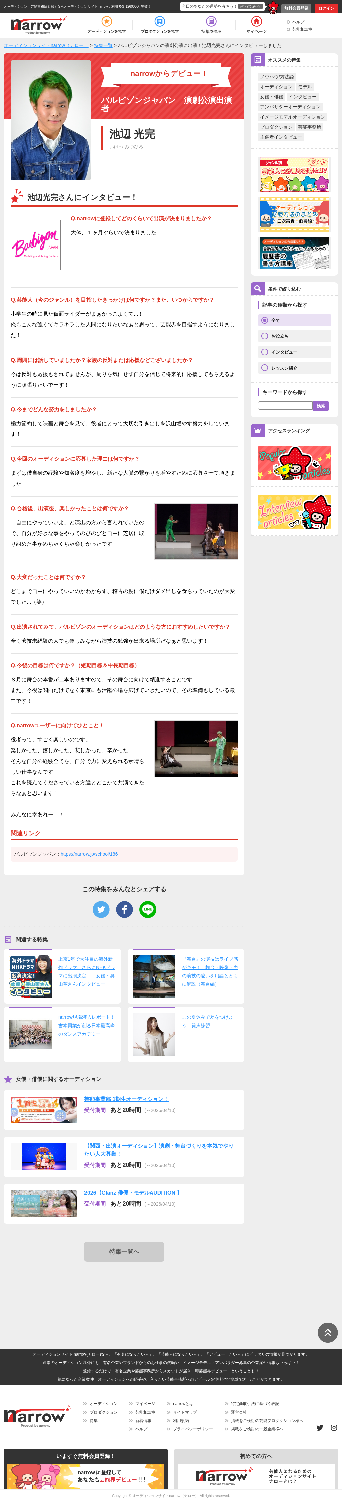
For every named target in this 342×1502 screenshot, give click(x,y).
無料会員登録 (296, 8)
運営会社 (239, 1412)
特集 (94, 1420)
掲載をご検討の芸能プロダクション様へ (267, 1420)
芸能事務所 (309, 127)
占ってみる (250, 6)
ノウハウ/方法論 (277, 76)
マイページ (145, 1403)
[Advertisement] (125, 1288)
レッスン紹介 (284, 368)
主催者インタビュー (281, 137)
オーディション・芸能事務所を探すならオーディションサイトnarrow (56, 6)
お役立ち (280, 336)
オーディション (276, 86)
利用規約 (181, 1420)
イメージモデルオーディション (292, 117)
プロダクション (276, 127)
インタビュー (303, 96)
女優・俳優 (271, 96)
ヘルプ (298, 22)
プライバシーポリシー (193, 1429)
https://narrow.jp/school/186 (89, 854)
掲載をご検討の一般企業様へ (257, 1429)
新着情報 (143, 1420)
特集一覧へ (124, 1251)
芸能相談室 (302, 29)
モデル (305, 86)
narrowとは (183, 1403)
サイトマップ (185, 1412)
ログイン (326, 8)
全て (275, 320)
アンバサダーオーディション (290, 106)
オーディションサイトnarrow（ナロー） (165, 1496)
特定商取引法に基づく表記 (255, 1403)
